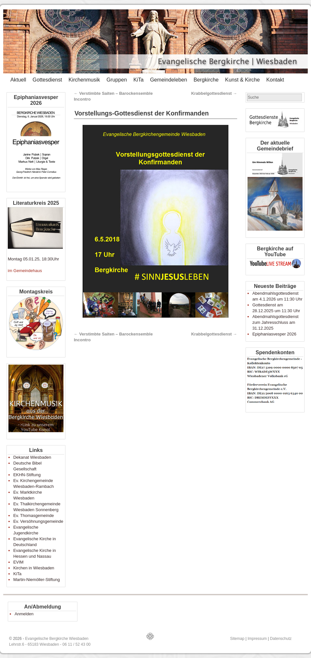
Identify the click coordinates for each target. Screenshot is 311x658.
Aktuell (18, 79)
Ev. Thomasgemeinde (33, 515)
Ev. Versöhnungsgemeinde (38, 521)
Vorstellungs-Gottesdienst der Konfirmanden (142, 113)
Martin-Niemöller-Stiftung (36, 579)
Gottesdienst (47, 79)
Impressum (257, 638)
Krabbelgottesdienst (214, 93)
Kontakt (275, 79)
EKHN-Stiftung (27, 474)
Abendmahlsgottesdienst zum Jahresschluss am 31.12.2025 (275, 322)
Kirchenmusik (84, 79)
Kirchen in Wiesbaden (33, 567)
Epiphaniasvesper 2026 (274, 334)
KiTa (138, 79)
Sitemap (237, 638)
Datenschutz (281, 638)
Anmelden (24, 613)
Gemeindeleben (168, 79)
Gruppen (117, 79)
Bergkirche (205, 79)
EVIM (18, 562)
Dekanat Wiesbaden (32, 457)
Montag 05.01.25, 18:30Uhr (33, 259)
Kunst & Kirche (242, 79)
